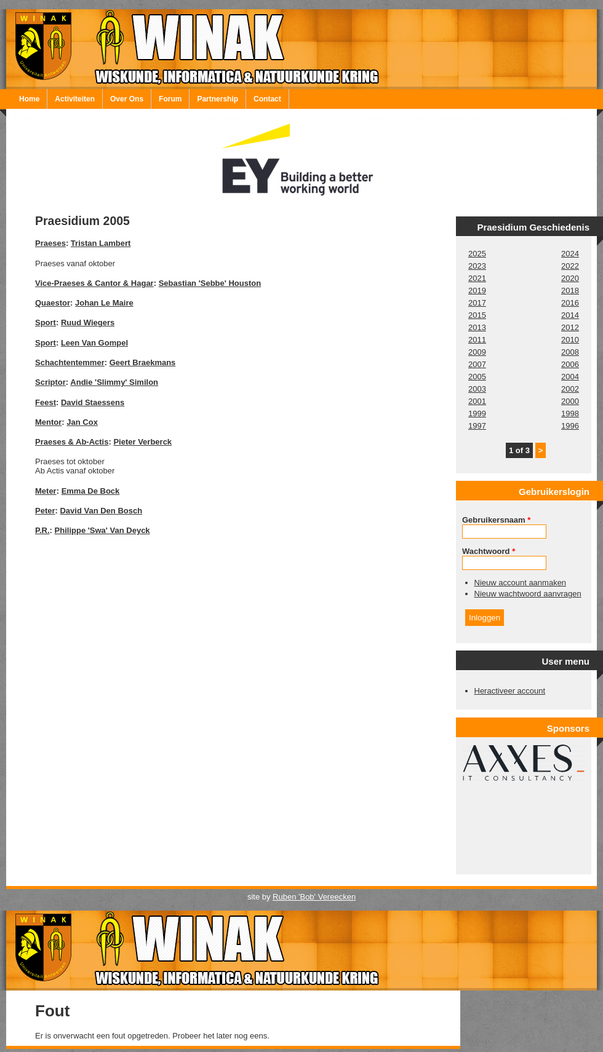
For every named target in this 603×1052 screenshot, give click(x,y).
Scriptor (50, 382)
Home (29, 99)
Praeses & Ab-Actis (71, 441)
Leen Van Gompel (94, 342)
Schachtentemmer (70, 362)
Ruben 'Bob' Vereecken (314, 896)
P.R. (42, 530)
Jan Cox (82, 422)
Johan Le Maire (104, 302)
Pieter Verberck (142, 441)
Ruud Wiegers (87, 322)
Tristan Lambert (101, 243)
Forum (170, 99)
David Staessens (92, 402)
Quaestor (52, 302)
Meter (46, 491)
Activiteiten (75, 99)
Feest (45, 402)
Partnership (217, 99)
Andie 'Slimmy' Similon (114, 382)
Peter (45, 510)
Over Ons (126, 99)
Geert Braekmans (143, 362)
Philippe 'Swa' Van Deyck (102, 530)
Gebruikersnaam (496, 519)
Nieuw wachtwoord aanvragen (527, 593)
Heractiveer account (510, 690)
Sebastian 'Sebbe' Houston (210, 283)
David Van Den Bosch (101, 510)
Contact (267, 99)
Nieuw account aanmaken (520, 582)
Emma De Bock (91, 491)
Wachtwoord (488, 551)
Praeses (50, 243)
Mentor (48, 422)
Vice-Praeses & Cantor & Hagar (94, 283)
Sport (45, 322)
